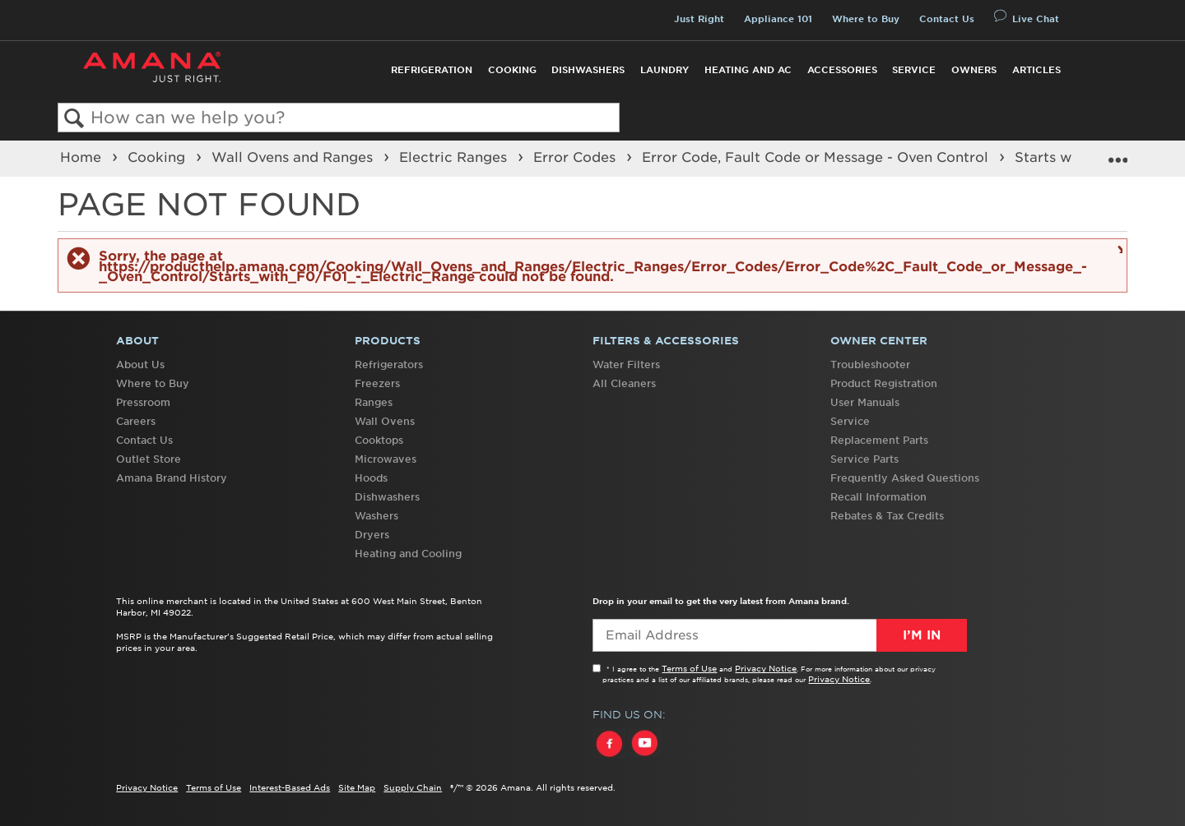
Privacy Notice (766, 668)
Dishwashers (588, 70)
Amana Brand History (171, 478)
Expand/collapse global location (1117, 153)
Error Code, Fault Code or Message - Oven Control (817, 157)
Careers (136, 421)
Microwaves (385, 459)
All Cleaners (624, 383)
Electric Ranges (455, 157)
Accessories (842, 70)
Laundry (664, 70)
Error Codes (576, 157)
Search (74, 118)
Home (82, 157)
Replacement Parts (879, 440)
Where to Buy (865, 19)
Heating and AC (748, 70)
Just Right (699, 19)
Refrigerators (389, 364)
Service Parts (864, 459)
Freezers (377, 383)
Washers (376, 516)
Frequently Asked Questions (904, 478)
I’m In (922, 635)
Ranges (374, 402)
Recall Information (878, 497)
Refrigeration (431, 70)
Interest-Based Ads (289, 787)
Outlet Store (148, 459)
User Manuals (864, 402)
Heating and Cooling (408, 553)
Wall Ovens (385, 421)
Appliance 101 (778, 19)
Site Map (356, 787)
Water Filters (626, 364)
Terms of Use (689, 668)
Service (914, 70)
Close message (1118, 248)
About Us (140, 364)
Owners (974, 70)
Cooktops (379, 440)
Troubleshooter (870, 364)
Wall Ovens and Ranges (294, 157)
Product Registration (883, 383)
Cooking (512, 70)
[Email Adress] (779, 635)
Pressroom (143, 402)
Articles (1036, 70)
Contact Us (946, 19)
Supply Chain (412, 787)
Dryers (372, 534)
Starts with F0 (1066, 157)
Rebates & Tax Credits (887, 516)
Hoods (371, 478)
